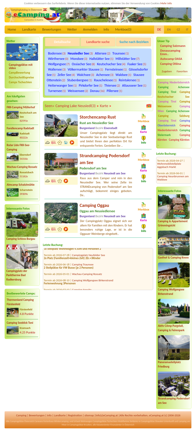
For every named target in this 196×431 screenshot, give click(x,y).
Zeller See (64, 75)
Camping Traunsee (83, 265)
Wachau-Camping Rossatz (22, 167)
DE (159, 29)
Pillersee (112, 91)
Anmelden (90, 29)
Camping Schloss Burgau (20, 239)
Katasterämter (103, 424)
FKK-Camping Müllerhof (21, 107)
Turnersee (55, 91)
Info (106, 29)
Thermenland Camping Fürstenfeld (20, 302)
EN (169, 29)
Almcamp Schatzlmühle (20, 184)
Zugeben (167, 71)
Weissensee (76, 91)
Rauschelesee (103, 80)
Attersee (100, 53)
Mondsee (77, 59)
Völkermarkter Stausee (84, 69)
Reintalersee (127, 80)
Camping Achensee (173, 87)
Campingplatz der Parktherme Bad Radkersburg (16, 275)
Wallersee (55, 69)
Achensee (103, 75)
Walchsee (83, 75)
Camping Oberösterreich (174, 123)
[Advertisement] (22, 372)
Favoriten (182, 71)
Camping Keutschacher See (174, 94)
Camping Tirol (167, 92)
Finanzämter (116, 424)
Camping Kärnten (179, 139)
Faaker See (134, 64)
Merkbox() (123, 29)
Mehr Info (166, 3)
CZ (178, 29)
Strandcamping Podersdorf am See (105, 159)
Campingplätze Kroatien (80, 424)
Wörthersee (56, 59)
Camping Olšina (170, 64)
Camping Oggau (94, 205)
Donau (94, 91)
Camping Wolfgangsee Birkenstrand (92, 281)
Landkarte (29, 29)
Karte (105, 105)
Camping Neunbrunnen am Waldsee (173, 172)
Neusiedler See (78, 53)
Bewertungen (51, 29)
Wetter (72, 29)
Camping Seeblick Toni (20, 322)
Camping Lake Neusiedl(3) (77, 105)
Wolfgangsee (57, 64)
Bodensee (55, 53)
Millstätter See (125, 59)
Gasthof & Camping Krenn (173, 257)
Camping (21, 415)
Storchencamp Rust (98, 117)
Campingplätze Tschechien (105, 421)
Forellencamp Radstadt (20, 128)
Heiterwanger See (60, 85)
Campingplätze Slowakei (152, 421)
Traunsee (118, 53)
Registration (75, 415)
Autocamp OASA (171, 59)
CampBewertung (19, 72)
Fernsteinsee (114, 69)
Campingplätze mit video (21, 66)
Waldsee (122, 75)
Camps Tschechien (20, 82)
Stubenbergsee (77, 80)
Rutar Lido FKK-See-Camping (18, 147)
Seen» (49, 105)
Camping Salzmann (172, 46)
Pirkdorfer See (88, 85)
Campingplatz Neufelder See (88, 256)
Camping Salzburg (173, 116)
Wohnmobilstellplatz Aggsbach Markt (169, 160)
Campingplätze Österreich (22, 421)
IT (187, 29)
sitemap (89, 415)
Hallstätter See (99, 59)
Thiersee (110, 85)
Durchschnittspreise (21, 77)
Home (12, 29)
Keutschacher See (109, 64)
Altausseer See (132, 85)
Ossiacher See (81, 64)
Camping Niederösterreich (173, 82)
